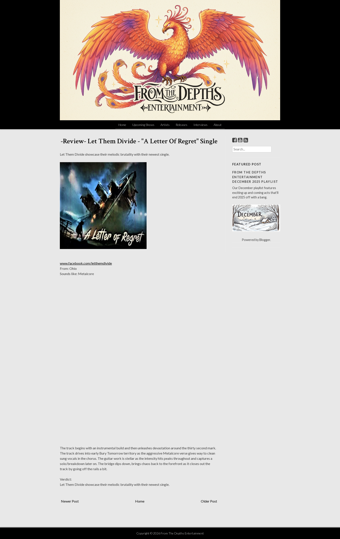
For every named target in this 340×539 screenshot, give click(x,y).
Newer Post (70, 501)
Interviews (200, 125)
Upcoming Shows (143, 125)
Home (122, 125)
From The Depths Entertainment (182, 533)
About (218, 125)
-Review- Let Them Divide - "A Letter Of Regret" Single (139, 141)
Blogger (264, 240)
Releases (181, 125)
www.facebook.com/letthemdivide (86, 263)
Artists (165, 125)
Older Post (209, 501)
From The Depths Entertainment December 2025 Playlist (255, 176)
